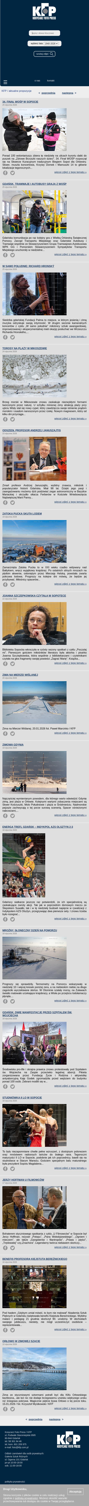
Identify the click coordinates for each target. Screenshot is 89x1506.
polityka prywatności (15, 1481)
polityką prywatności (26, 1498)
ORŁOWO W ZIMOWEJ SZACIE (21, 1341)
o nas (37, 80)
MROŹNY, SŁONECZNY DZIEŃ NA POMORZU (29, 930)
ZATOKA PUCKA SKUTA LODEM (22, 513)
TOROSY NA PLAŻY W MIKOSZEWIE (24, 348)
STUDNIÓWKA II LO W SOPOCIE (22, 1097)
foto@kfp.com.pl (20, 1447)
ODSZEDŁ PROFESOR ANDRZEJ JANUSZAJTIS (31, 430)
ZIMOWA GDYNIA (13, 744)
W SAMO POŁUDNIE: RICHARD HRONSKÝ (28, 266)
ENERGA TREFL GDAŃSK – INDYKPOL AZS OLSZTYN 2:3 (37, 827)
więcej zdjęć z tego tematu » (70, 172)
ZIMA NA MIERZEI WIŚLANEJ (20, 675)
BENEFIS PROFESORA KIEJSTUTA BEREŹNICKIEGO (34, 1259)
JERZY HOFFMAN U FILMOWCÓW (23, 1180)
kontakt (50, 80)
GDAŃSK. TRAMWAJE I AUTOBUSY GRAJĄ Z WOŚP (34, 184)
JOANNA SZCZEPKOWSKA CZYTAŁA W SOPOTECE (34, 595)
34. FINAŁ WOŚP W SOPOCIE (20, 101)
